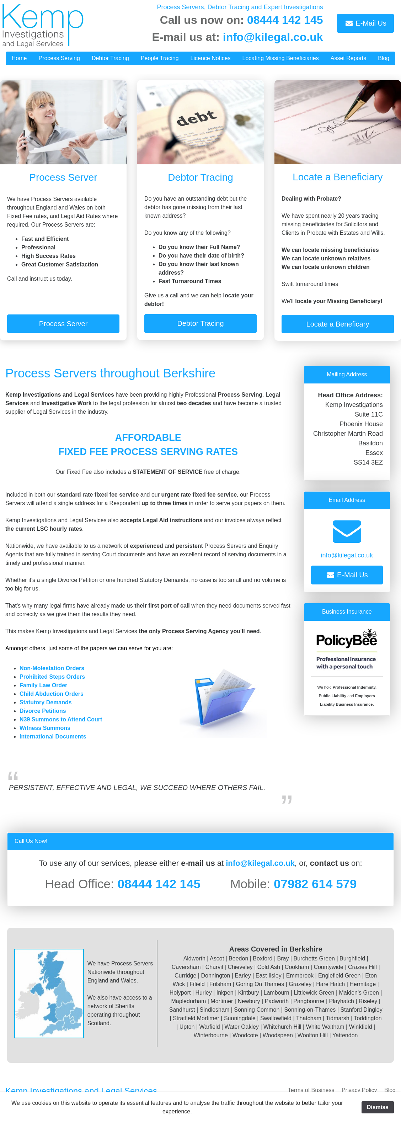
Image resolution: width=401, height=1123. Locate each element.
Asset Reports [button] (348, 58)
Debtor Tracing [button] (110, 58)
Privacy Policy (359, 1090)
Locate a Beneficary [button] (337, 324)
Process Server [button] (63, 324)
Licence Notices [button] (211, 58)
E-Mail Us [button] (365, 23)
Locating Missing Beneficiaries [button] (280, 58)
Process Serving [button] (59, 58)
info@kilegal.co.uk (273, 37)
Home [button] (19, 58)
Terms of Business (311, 1090)
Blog (390, 1090)
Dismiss (378, 1107)
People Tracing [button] (160, 58)
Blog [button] (383, 58)
